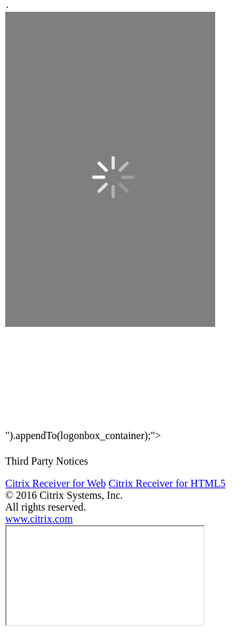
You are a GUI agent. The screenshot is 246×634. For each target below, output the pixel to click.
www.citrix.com (39, 518)
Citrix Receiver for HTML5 (166, 483)
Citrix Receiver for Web (55, 483)
